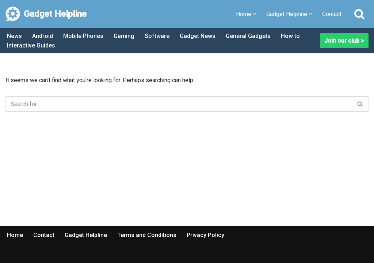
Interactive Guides (31, 45)
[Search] (359, 13)
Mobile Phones (83, 36)
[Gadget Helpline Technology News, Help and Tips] (46, 14)
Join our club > (344, 40)
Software (157, 36)
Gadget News (197, 36)
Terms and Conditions (146, 235)
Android (42, 36)
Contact (331, 14)
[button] (254, 13)
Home (15, 235)
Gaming (124, 36)
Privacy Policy (205, 235)
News (14, 36)
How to (290, 36)
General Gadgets (248, 36)
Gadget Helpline (86, 235)
